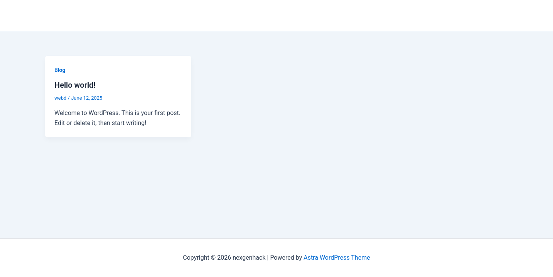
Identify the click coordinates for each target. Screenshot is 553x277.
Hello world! (75, 85)
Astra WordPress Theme (336, 257)
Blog (59, 70)
